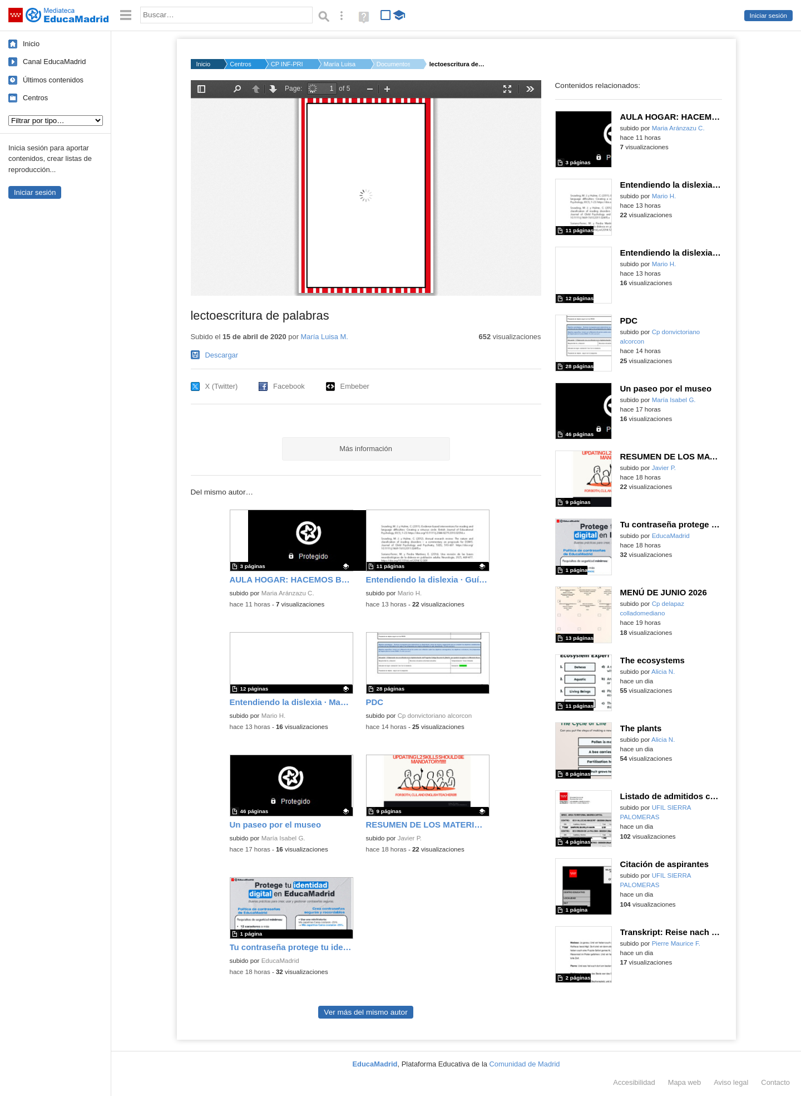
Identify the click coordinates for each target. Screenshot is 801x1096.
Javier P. (410, 838)
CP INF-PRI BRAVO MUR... (287, 64)
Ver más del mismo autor (365, 1012)
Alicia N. (663, 671)
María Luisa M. (340, 64)
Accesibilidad (634, 1082)
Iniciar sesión (768, 15)
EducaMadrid (280, 960)
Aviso (731, 1082)
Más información (365, 448)
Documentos (393, 64)
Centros (35, 98)
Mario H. (410, 593)
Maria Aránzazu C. (287, 593)
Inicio (31, 44)
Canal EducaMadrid (54, 61)
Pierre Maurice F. (676, 943)
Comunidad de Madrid (525, 1064)
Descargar (222, 355)
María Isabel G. (283, 838)
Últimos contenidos (53, 80)
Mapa (684, 1082)
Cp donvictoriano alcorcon (435, 715)
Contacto (775, 1082)
